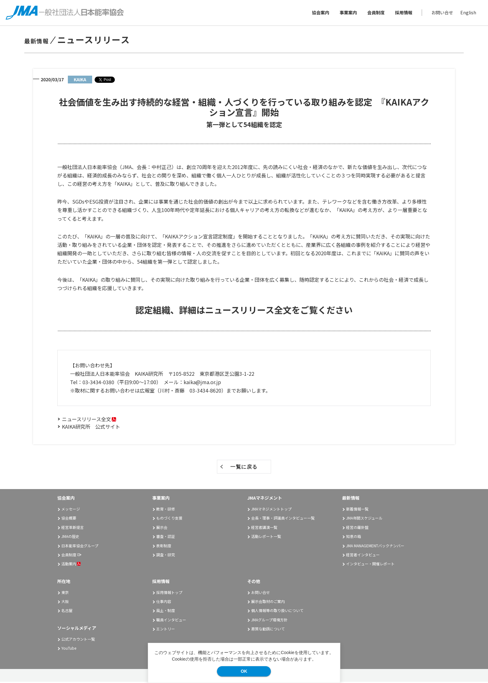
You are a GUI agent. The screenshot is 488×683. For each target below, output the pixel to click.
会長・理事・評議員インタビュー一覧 (283, 519)
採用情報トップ (169, 593)
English (468, 13)
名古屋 (67, 611)
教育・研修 (165, 510)
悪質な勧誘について (268, 630)
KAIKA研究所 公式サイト (91, 427)
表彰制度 (163, 546)
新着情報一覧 (357, 510)
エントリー (165, 630)
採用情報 (403, 13)
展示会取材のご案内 (268, 602)
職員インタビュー (171, 620)
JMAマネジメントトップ (271, 510)
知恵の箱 (353, 537)
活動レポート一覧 (266, 537)
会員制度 (375, 13)
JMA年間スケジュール (364, 519)
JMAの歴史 (70, 537)
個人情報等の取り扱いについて (277, 611)
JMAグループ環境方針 (269, 620)
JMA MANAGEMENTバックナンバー (375, 546)
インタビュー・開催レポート (370, 565)
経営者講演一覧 (264, 528)
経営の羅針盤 (357, 528)
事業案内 (347, 13)
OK (244, 671)
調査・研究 (165, 555)
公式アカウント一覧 (78, 640)
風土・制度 (165, 611)
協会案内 (320, 13)
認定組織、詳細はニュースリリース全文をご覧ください (244, 310)
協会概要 (68, 519)
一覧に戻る (244, 468)
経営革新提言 (72, 528)
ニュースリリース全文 (86, 420)
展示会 (161, 528)
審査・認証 (165, 537)
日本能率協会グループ (79, 546)
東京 (65, 593)
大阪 (65, 602)
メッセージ (70, 510)
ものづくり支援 (169, 519)
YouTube (68, 649)
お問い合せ (442, 13)
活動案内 (71, 565)
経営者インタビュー (363, 555)
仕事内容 (163, 602)
